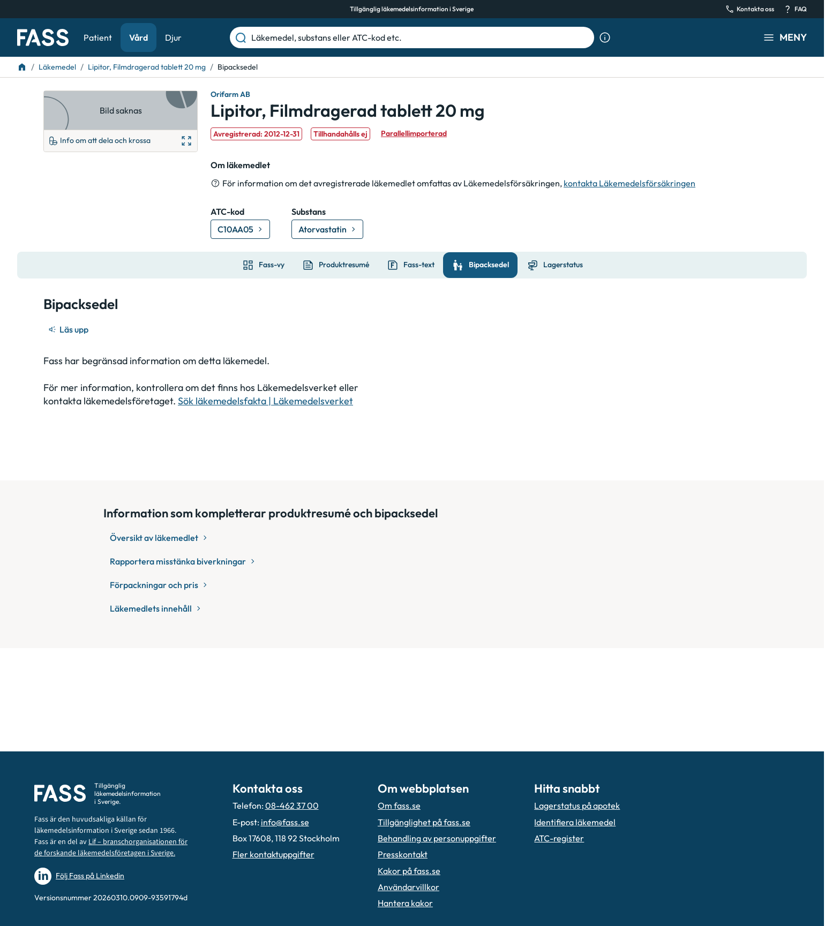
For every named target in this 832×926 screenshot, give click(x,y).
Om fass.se (399, 805)
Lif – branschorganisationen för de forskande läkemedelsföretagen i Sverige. (111, 848)
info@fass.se (285, 822)
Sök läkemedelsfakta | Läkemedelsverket (265, 401)
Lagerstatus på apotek (577, 805)
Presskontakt (403, 854)
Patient (98, 37)
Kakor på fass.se (409, 870)
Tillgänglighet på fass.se (424, 822)
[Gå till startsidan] (43, 37)
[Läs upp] (69, 329)
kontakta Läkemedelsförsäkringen (629, 183)
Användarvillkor (408, 887)
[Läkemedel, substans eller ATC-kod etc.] (420, 37)
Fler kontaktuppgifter (273, 854)
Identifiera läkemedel (575, 822)
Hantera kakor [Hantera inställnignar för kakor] (405, 903)
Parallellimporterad (414, 133)
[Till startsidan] (22, 67)
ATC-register (559, 838)
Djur (173, 37)
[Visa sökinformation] (604, 37)
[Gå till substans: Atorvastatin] (327, 229)
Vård (138, 37)
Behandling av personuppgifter (437, 838)
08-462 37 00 (292, 805)
